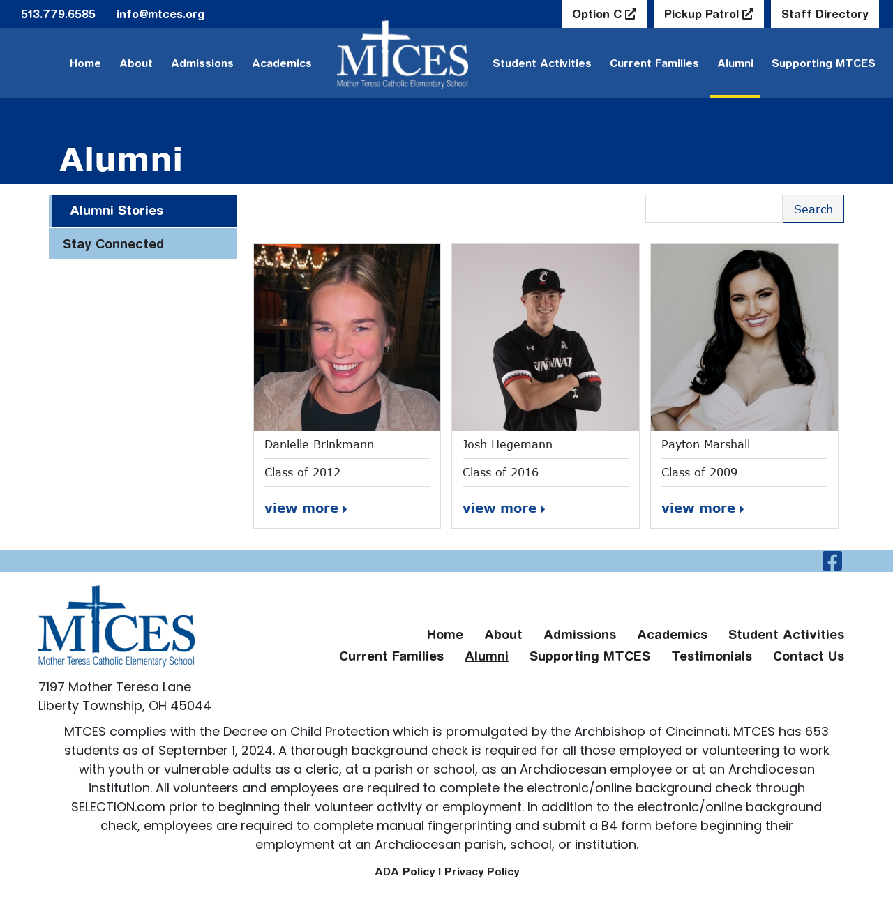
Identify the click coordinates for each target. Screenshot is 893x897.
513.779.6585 (58, 14)
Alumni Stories (116, 210)
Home (85, 63)
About (136, 63)
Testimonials (711, 656)
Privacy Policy (481, 871)
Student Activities (786, 634)
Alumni (735, 63)
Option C (598, 14)
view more (305, 507)
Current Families (654, 63)
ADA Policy (405, 871)
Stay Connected (113, 243)
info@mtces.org (160, 14)
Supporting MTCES (824, 63)
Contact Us (808, 656)
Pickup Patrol (703, 14)
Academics (282, 63)
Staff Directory (825, 14)
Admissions (202, 63)
